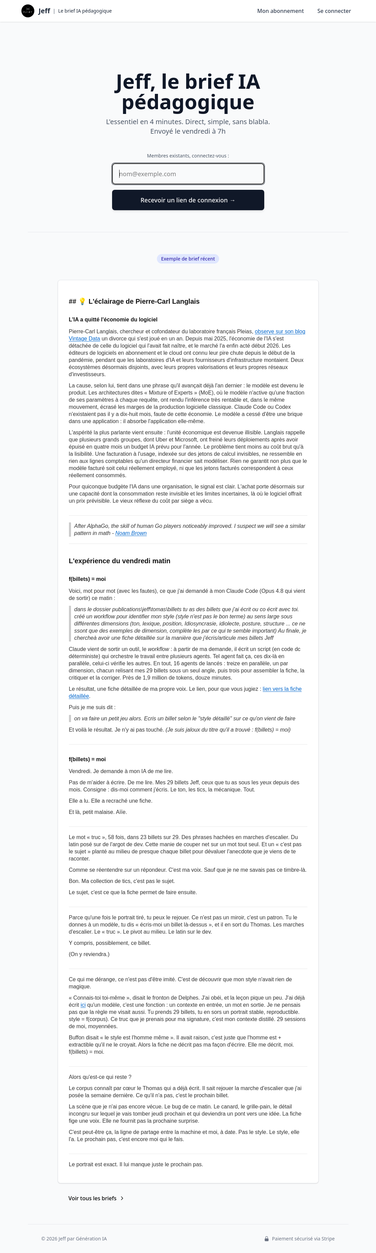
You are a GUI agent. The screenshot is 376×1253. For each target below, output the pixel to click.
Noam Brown (130, 533)
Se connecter (334, 11)
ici (83, 1005)
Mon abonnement (280, 11)
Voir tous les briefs (97, 1198)
